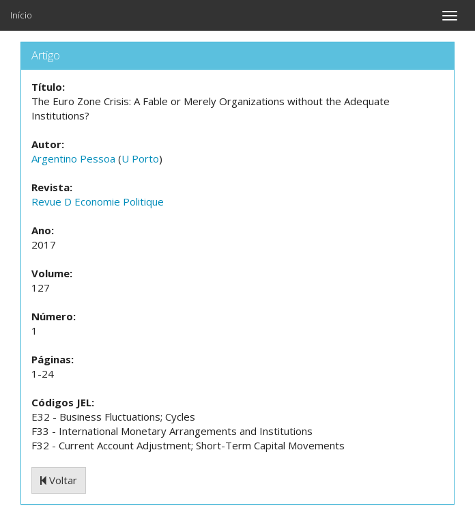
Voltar (58, 480)
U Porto (140, 158)
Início (21, 15)
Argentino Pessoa (73, 158)
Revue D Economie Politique (97, 201)
